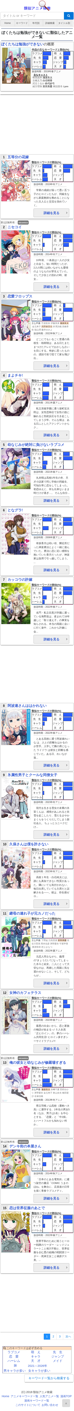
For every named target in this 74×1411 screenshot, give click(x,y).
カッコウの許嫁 (19, 580)
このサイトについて (27, 1404)
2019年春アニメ (52, 71)
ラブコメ (37, 53)
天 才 (58, 66)
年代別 (35, 23)
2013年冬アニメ (54, 1099)
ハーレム (37, 66)
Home (7, 23)
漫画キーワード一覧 (36, 1400)
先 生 (37, 57)
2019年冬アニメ (54, 184)
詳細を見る (51, 213)
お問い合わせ (50, 1404)
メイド (57, 1360)
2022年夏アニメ (54, 950)
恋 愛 (58, 57)
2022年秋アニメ (54, 333)
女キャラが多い (39, 1370)
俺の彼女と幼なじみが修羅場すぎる (37, 1063)
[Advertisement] (37, 125)
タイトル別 (64, 23)
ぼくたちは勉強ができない (22, 44)
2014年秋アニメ (54, 1173)
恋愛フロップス (19, 296)
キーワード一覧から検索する (48, 1378)
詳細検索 (50, 23)
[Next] (68, 1336)
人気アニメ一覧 (49, 1396)
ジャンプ (58, 62)
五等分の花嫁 (18, 157)
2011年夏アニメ (54, 402)
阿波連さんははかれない (27, 706)
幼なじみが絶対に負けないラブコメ (35, 445)
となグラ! (15, 510)
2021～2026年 (37, 1365)
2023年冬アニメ (54, 802)
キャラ (37, 62)
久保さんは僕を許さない (28, 844)
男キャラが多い (15, 1370)
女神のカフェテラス (25, 993)
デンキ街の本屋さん (25, 1146)
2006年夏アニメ (54, 537)
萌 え (58, 53)
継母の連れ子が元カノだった (32, 913)
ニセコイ (14, 227)
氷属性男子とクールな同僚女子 (32, 775)
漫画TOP (66, 1396)
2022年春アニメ (54, 606)
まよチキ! (15, 375)
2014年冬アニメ (54, 254)
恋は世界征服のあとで (27, 1208)
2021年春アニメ (54, 472)
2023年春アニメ (54, 1020)
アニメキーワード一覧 (24, 1396)
